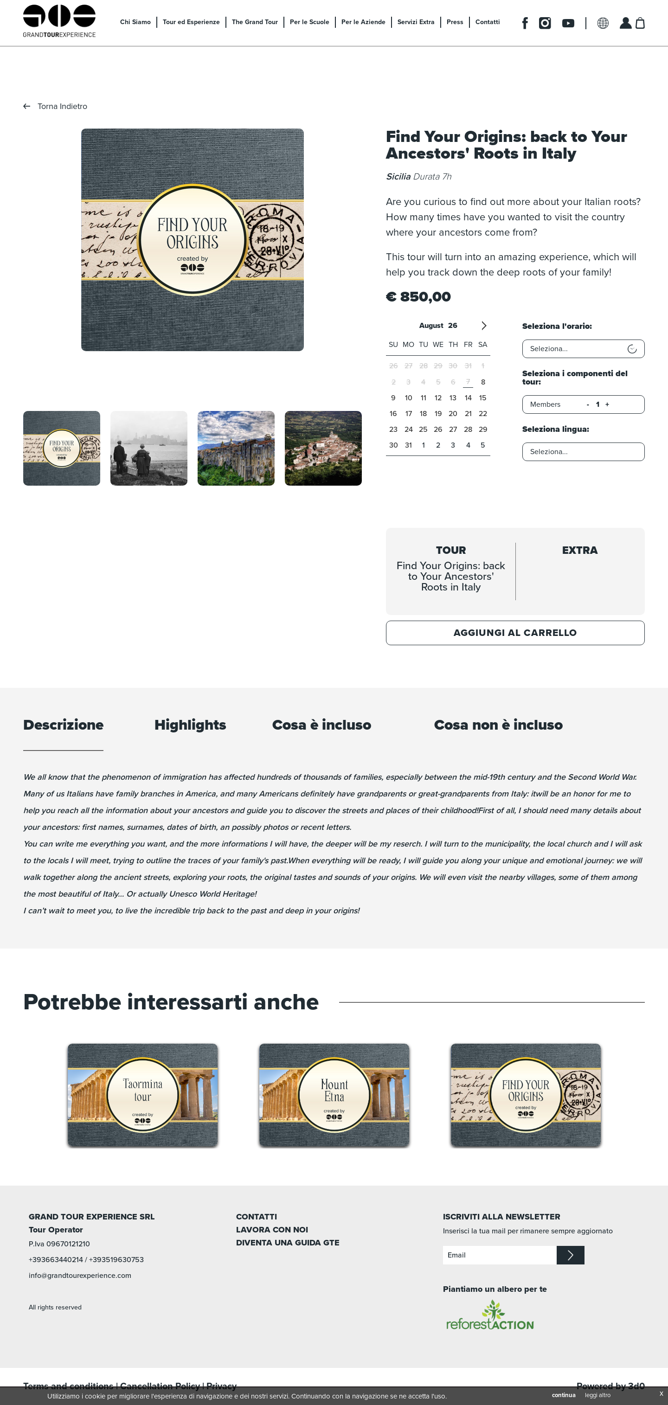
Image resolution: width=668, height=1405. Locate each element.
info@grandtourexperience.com (80, 1275)
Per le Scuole (309, 22)
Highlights (190, 726)
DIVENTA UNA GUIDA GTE (288, 1243)
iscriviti (570, 1255)
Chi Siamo (135, 22)
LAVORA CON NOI (272, 1230)
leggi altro (597, 1395)
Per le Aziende (363, 22)
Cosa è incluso (321, 726)
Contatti (487, 22)
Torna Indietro (62, 106)
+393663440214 (56, 1259)
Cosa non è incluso (498, 726)
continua (564, 1395)
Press (455, 22)
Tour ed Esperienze (191, 22)
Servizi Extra (416, 22)
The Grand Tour (255, 22)
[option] (192, 239)
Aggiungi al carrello (515, 633)
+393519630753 (116, 1259)
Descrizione (63, 726)
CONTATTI (256, 1217)
